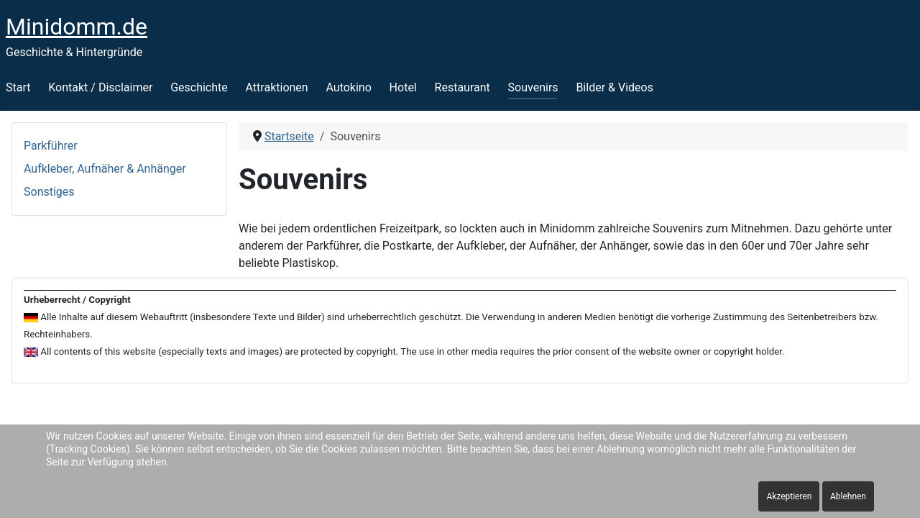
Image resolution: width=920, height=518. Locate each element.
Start (18, 87)
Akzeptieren (788, 496)
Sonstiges (49, 192)
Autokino (348, 87)
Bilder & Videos (614, 87)
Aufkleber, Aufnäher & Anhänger (105, 169)
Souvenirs (533, 87)
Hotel (403, 87)
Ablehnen (848, 496)
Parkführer (51, 146)
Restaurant (462, 87)
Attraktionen (277, 87)
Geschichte (199, 87)
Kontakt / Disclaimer (100, 87)
